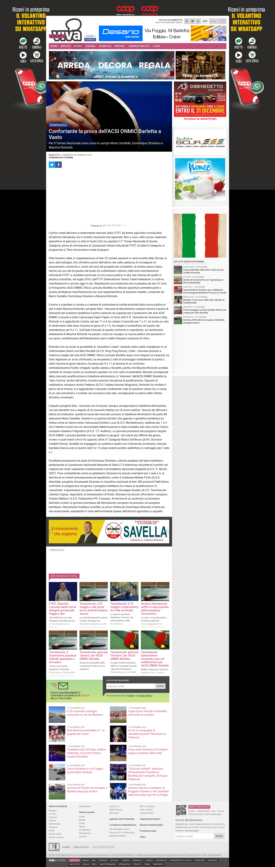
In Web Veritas (146, 813)
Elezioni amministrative (151, 825)
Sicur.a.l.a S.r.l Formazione (121, 832)
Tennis (82, 826)
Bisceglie (103, 860)
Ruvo (94, 864)
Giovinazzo (161, 860)
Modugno (212, 860)
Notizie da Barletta (58, 806)
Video (142, 837)
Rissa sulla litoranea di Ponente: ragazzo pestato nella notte (148, 751)
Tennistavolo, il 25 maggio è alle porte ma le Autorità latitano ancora (94, 608)
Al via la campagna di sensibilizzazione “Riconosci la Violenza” (147, 734)
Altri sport (114, 813)
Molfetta (75, 864)
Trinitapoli (158, 864)
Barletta (74, 860)
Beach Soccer (115, 809)
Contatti (66, 847)
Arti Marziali (84, 830)
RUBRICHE (105, 46)
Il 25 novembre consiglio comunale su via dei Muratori (85, 713)
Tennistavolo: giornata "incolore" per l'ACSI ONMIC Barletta (124, 656)
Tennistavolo (85, 833)
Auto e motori (146, 809)
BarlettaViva (66, 28)
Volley (82, 823)
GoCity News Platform (103, 847)
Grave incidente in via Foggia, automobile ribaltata (85, 770)
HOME (54, 46)
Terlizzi (137, 864)
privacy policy (145, 695)
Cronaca (53, 817)
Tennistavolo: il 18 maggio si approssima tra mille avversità (124, 607)
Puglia (86, 864)
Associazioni (85, 806)
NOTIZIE (66, 46)
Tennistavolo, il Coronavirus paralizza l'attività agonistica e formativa (62, 657)
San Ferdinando (108, 864)
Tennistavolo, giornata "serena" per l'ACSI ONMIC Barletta (94, 656)
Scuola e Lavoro (56, 837)
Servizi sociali (55, 834)
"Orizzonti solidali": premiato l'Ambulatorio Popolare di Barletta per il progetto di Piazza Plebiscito (148, 774)
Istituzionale (54, 824)
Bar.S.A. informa (147, 806)
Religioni (53, 810)
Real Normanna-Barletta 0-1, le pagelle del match (86, 732)
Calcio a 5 (114, 806)
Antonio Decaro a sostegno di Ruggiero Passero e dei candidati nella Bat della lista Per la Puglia (148, 791)
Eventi (52, 830)
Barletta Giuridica (117, 835)
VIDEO (156, 46)
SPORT (78, 46)
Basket (82, 820)
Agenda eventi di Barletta (121, 819)
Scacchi (82, 836)
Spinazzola (124, 864)
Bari (94, 860)
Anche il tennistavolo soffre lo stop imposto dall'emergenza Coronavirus (155, 608)
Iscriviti (160, 686)
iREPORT (120, 46)
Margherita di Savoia (181, 860)
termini (130, 695)
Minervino (199, 860)
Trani (147, 864)
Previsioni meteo (148, 831)
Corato (149, 860)
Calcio (82, 816)
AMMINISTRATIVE (139, 46)
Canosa (126, 860)
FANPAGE (90, 40)
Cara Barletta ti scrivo (119, 829)
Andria (85, 860)
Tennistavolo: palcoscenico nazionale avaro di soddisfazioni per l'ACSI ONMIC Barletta (155, 659)
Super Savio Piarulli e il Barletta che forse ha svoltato (147, 713)
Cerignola (137, 860)
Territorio (53, 827)
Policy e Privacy (81, 847)
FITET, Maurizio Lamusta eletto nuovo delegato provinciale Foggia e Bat (62, 608)
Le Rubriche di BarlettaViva (122, 825)
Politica (52, 820)
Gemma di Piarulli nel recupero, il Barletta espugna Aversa (87, 789)
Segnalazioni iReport (150, 819)
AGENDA (90, 46)
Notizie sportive (87, 812)
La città (52, 814)
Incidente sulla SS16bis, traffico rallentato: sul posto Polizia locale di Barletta (86, 753)
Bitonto (115, 860)
